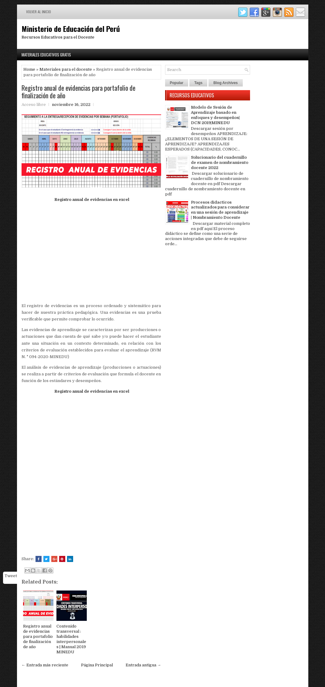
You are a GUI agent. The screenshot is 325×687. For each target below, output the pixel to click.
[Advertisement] (91, 249)
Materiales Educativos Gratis (46, 55)
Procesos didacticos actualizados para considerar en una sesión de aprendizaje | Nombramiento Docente (220, 210)
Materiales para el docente (65, 69)
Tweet (11, 576)
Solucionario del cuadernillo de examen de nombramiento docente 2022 (219, 162)
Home (29, 69)
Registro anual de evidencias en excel (91, 199)
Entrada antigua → (143, 665)
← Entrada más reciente (45, 665)
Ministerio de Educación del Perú (71, 28)
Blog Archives (225, 83)
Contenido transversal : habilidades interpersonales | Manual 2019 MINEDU (71, 639)
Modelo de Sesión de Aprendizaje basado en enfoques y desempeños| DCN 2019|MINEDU (215, 115)
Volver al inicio (38, 11)
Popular (177, 83)
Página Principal (97, 665)
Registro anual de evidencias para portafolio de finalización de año (78, 91)
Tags (198, 83)
